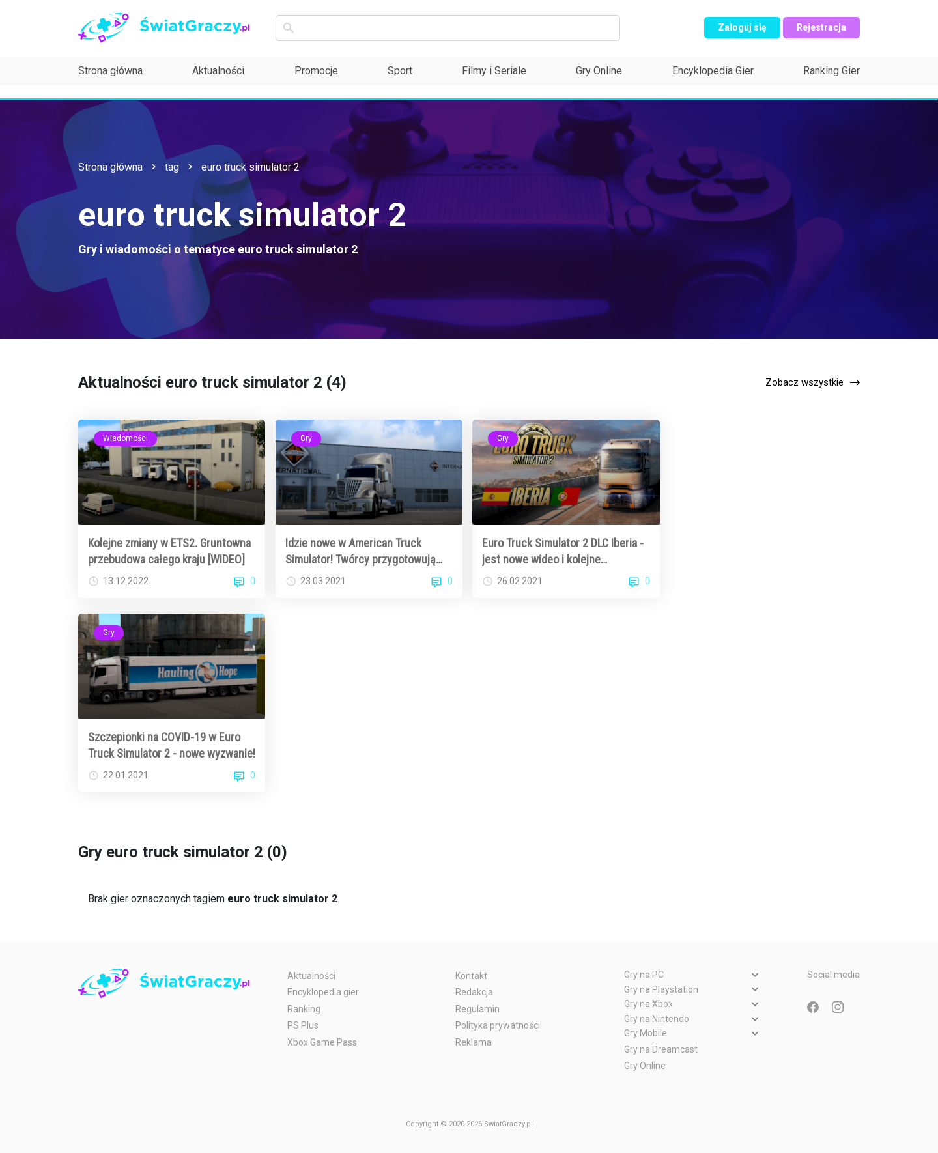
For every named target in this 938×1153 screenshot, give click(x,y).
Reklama (473, 1042)
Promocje (316, 70)
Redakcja (474, 992)
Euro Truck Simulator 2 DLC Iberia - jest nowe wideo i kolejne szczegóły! (563, 551)
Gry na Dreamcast (661, 1049)
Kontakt (471, 976)
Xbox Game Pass (322, 1042)
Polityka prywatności (497, 1025)
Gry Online (599, 70)
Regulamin (477, 1009)
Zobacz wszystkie (804, 382)
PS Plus (303, 1025)
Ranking (303, 1009)
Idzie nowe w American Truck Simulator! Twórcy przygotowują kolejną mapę (360, 551)
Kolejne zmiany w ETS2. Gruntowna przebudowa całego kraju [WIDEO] (169, 551)
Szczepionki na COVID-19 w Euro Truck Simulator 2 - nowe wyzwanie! (171, 745)
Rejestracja (821, 27)
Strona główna (110, 70)
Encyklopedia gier (323, 992)
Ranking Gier (831, 70)
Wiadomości (125, 438)
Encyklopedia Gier (713, 70)
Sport (400, 70)
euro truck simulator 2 (250, 167)
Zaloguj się (742, 27)
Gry (306, 438)
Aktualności (218, 70)
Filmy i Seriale (494, 70)
